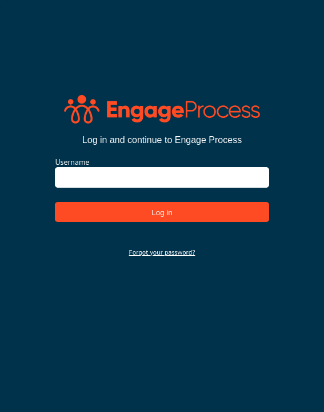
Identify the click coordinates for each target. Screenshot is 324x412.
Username (72, 162)
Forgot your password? (162, 252)
